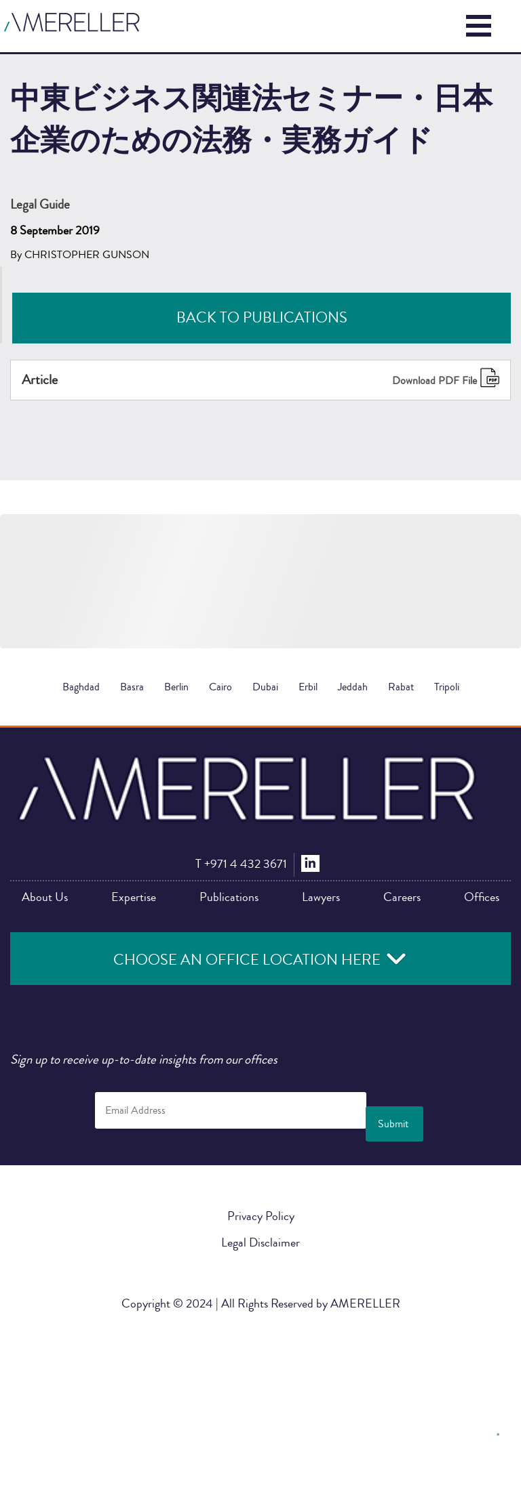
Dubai (265, 686)
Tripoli (446, 686)
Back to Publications (261, 318)
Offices (481, 897)
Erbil (307, 686)
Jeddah (353, 686)
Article (40, 380)
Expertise (133, 897)
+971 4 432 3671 (241, 864)
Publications (228, 897)
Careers (402, 897)
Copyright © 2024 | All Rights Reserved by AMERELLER (260, 1303)
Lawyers (321, 897)
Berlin (176, 686)
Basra (132, 686)
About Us (45, 897)
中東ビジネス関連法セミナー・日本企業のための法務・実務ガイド (260, 1269)
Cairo (220, 686)
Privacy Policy (260, 1216)
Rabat (401, 686)
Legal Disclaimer (260, 1242)
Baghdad (81, 686)
